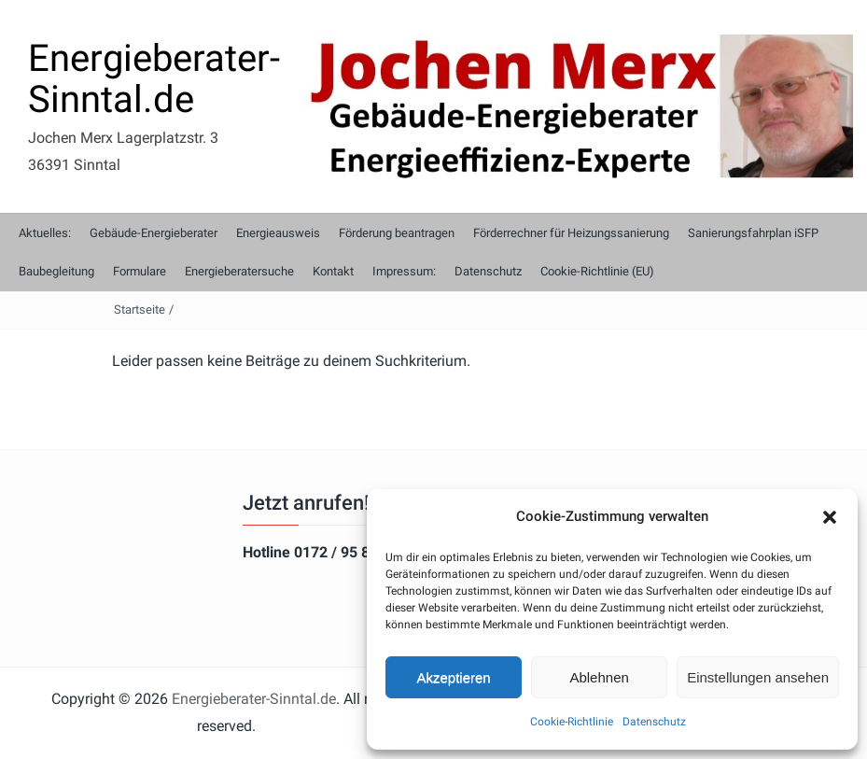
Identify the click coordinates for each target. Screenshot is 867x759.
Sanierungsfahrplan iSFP (753, 233)
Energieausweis (278, 233)
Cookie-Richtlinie (571, 721)
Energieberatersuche (239, 271)
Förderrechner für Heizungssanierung (571, 233)
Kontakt (333, 271)
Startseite (139, 309)
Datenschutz (654, 721)
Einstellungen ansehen (758, 677)
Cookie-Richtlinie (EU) (597, 271)
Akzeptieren (453, 677)
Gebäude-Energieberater (153, 233)
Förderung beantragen (396, 233)
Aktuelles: (45, 233)
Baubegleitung (56, 271)
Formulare (139, 271)
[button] (829, 517)
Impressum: (404, 271)
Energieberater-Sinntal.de (154, 78)
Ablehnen (598, 677)
